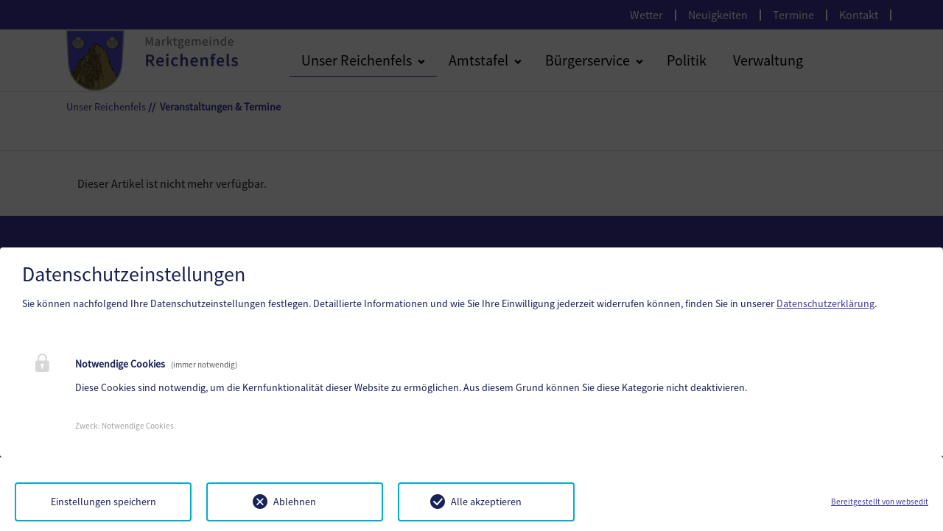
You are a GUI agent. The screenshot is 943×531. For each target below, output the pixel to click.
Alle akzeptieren (486, 501)
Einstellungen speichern (103, 501)
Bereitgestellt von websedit (879, 501)
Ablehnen (294, 501)
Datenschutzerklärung (825, 303)
